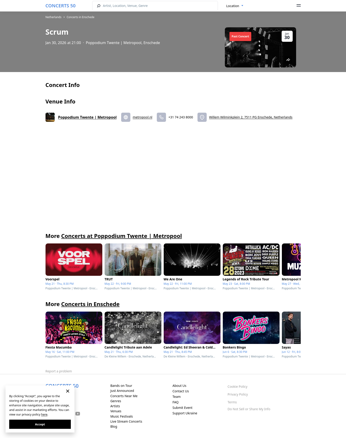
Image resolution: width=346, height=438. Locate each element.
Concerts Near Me (123, 396)
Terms (232, 402)
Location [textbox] (232, 6)
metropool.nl (142, 117)
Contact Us (180, 391)
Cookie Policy (237, 386)
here (44, 414)
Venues (115, 411)
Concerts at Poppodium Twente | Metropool (121, 236)
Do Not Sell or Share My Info (249, 409)
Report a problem (59, 371)
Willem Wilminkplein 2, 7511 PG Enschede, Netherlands (250, 117)
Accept (40, 424)
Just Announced (122, 390)
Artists (115, 406)
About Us (179, 385)
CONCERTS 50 (61, 6)
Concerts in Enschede (80, 17)
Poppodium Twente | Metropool (87, 117)
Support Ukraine (184, 413)
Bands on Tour (121, 385)
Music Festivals (121, 416)
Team (176, 396)
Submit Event (182, 407)
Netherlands (54, 17)
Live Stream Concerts (126, 421)
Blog (113, 426)
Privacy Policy (238, 394)
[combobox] (235, 6)
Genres (115, 401)
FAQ (175, 402)
